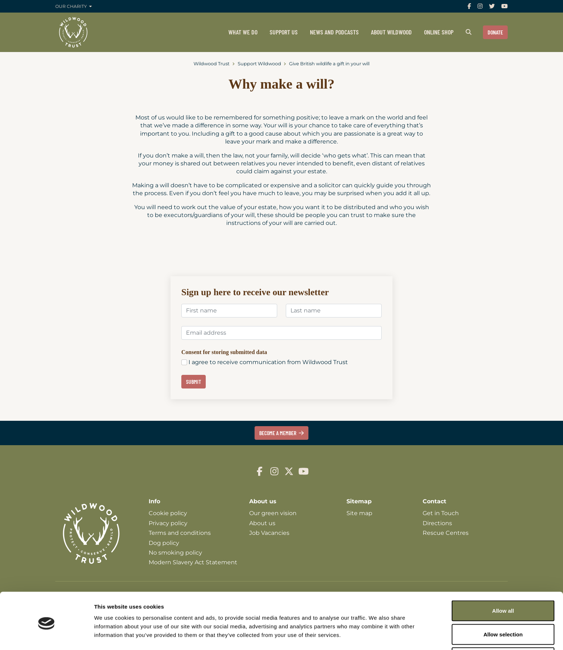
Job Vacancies (269, 532)
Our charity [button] (71, 6)
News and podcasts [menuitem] (334, 32)
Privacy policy (168, 523)
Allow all (503, 584)
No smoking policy (175, 552)
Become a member (281, 432)
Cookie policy (168, 513)
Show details (377, 631)
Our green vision (273, 513)
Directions (437, 523)
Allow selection (502, 607)
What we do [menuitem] (242, 32)
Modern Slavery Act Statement (193, 562)
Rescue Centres (446, 532)
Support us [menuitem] (284, 32)
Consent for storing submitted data (224, 352)
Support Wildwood (259, 63)
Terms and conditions (180, 532)
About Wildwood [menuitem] (391, 32)
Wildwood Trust (211, 63)
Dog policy (164, 543)
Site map (359, 513)
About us (262, 523)
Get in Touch (441, 513)
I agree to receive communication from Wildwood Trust (268, 362)
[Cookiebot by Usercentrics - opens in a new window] (46, 636)
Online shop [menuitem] (438, 32)
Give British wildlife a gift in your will (329, 63)
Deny (503, 631)
